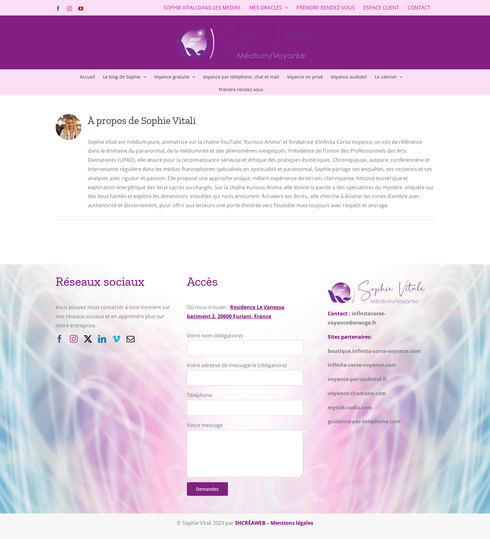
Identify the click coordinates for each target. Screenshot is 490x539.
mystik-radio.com (350, 407)
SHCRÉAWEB (250, 522)
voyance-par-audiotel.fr (357, 379)
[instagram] (74, 339)
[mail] (130, 339)
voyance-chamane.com (357, 393)
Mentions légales (292, 522)
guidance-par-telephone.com (364, 421)
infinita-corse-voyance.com (362, 364)
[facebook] (59, 339)
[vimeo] (116, 339)
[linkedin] (102, 339)
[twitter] (88, 339)
